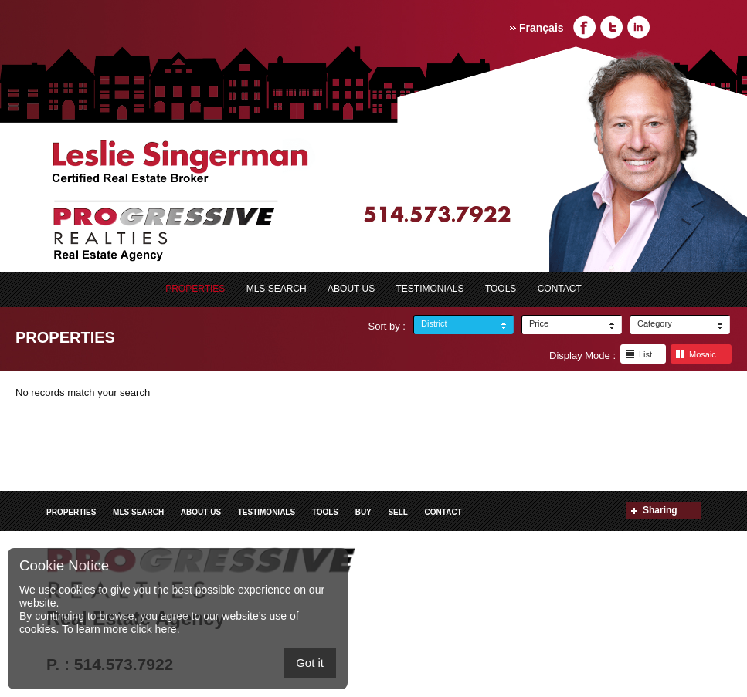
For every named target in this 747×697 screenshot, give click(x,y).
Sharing (660, 510)
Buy (363, 512)
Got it (310, 662)
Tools (500, 288)
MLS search (276, 288)
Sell (398, 512)
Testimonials (430, 288)
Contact (560, 288)
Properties (195, 288)
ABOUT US (351, 288)
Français (541, 28)
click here (153, 629)
